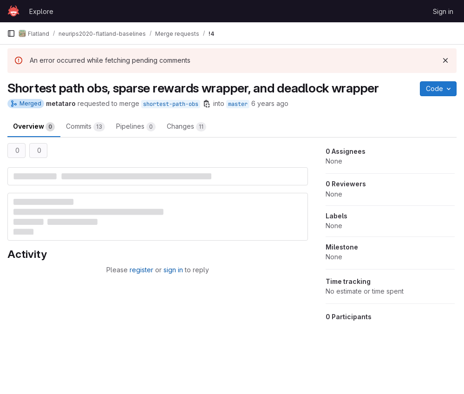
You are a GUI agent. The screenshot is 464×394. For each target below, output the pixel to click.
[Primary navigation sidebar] (11, 33)
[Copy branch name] (206, 103)
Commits (85, 126)
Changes (186, 126)
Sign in (443, 11)
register (141, 270)
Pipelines (136, 126)
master (238, 104)
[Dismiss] (445, 60)
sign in (173, 270)
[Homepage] (13, 11)
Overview (34, 126)
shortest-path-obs (170, 104)
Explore (41, 11)
